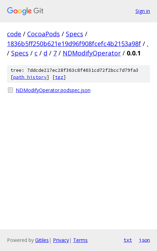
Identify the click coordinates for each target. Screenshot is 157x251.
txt (128, 240)
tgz (59, 77)
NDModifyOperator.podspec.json (53, 90)
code (14, 34)
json (144, 240)
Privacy (61, 240)
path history (30, 77)
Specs (74, 34)
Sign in (142, 11)
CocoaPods (43, 34)
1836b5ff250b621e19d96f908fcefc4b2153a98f (74, 43)
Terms (80, 240)
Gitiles (42, 240)
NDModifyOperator (92, 53)
